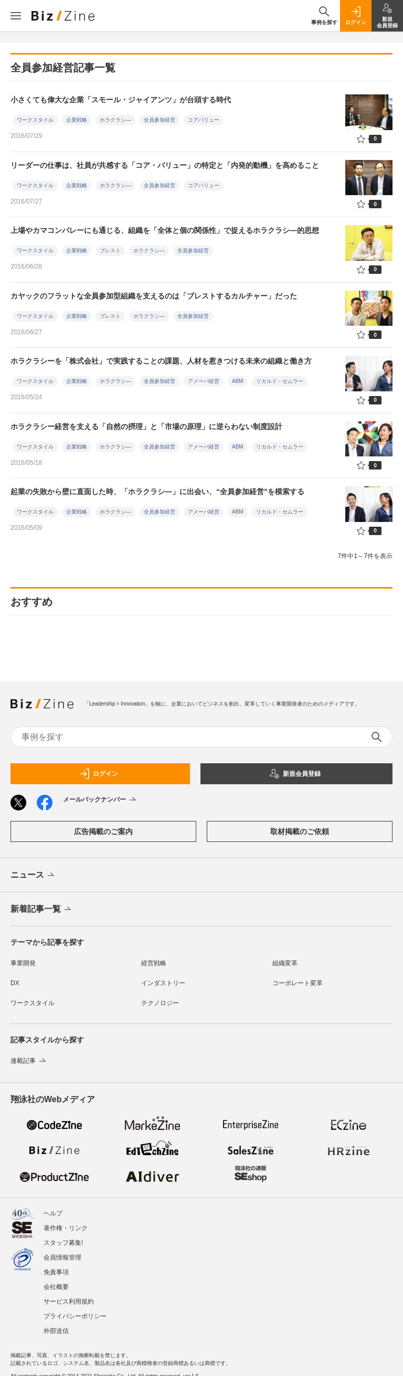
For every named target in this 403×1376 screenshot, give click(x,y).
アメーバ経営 (203, 381)
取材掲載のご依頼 (299, 831)
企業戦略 (76, 120)
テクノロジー (160, 1003)
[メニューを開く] (15, 15)
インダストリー (163, 983)
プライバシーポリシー (75, 1316)
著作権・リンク (66, 1228)
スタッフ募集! (63, 1242)
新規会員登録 (295, 774)
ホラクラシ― (115, 120)
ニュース (33, 875)
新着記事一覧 (41, 909)
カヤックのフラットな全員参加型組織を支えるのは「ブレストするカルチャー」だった (153, 296)
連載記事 (29, 1060)
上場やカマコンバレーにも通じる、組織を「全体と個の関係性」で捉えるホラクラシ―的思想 (164, 230)
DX (14, 983)
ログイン (98, 774)
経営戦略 (153, 963)
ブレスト (110, 250)
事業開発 (23, 963)
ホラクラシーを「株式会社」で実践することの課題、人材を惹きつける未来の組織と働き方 (161, 361)
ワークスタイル (35, 120)
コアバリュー (203, 120)
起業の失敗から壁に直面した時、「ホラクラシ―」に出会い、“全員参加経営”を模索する (157, 491)
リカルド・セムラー (279, 381)
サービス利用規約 (69, 1301)
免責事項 (56, 1272)
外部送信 (56, 1331)
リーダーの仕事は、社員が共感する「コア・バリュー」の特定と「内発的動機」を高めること (164, 165)
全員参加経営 (159, 120)
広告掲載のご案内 (103, 831)
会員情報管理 (62, 1257)
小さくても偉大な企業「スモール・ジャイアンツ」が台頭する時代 (120, 99)
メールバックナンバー (100, 800)
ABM (237, 381)
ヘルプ (53, 1213)
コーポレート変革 (297, 983)
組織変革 (285, 963)
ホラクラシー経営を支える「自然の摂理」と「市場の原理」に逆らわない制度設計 (146, 426)
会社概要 (56, 1286)
